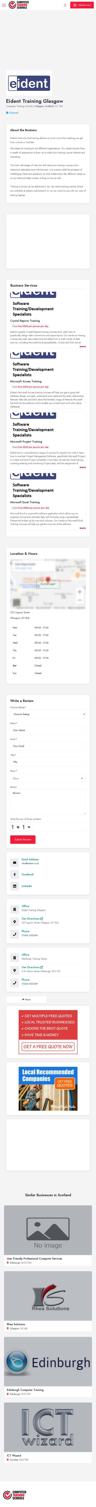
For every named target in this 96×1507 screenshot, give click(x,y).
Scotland (49, 106)
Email (12, 739)
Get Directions (32, 919)
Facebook (28, 874)
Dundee (14, 1459)
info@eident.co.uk (30, 863)
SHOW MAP (48, 584)
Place (12, 771)
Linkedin (27, 886)
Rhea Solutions (16, 1324)
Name (13, 723)
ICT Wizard (14, 1456)
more (83, 346)
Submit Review (23, 839)
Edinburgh (15, 1262)
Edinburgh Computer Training (25, 1390)
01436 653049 (30, 935)
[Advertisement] (48, 43)
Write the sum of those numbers (25, 819)
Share (26, 999)
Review (13, 787)
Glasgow (39, 106)
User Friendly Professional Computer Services (34, 1259)
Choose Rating (17, 707)
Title (12, 755)
